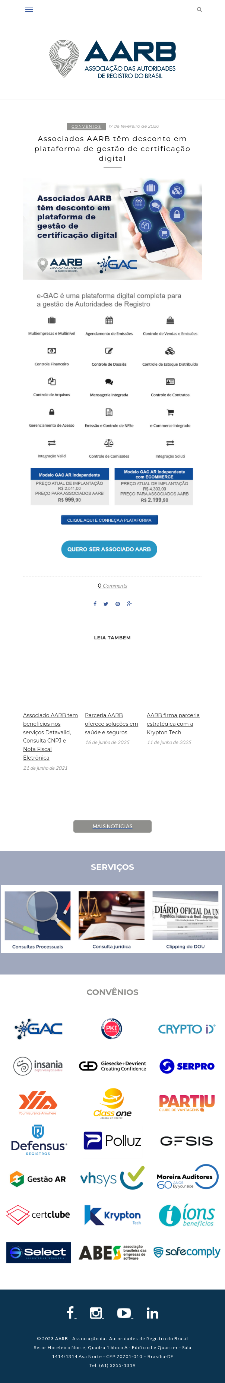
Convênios (86, 126)
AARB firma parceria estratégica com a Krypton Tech (173, 724)
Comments (112, 585)
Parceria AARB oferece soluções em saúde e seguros (111, 724)
